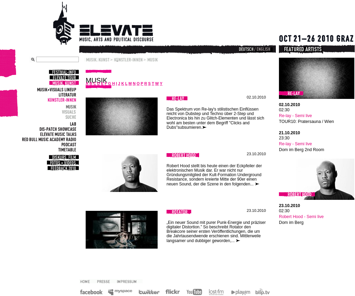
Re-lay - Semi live (295, 115)
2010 (87, 281)
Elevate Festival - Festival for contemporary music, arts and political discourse (112, 24)
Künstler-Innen (61, 100)
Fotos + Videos (62, 163)
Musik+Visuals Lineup (56, 89)
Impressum (129, 281)
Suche (70, 117)
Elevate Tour (64, 77)
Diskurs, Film (63, 157)
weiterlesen (205, 127)
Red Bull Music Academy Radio (48, 139)
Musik (70, 107)
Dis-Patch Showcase (57, 129)
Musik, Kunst (63, 83)
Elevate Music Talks (57, 134)
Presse (106, 281)
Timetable (66, 149)
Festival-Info (63, 72)
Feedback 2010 (63, 168)
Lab (72, 124)
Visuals (68, 112)
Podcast (68, 144)
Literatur (66, 94)
